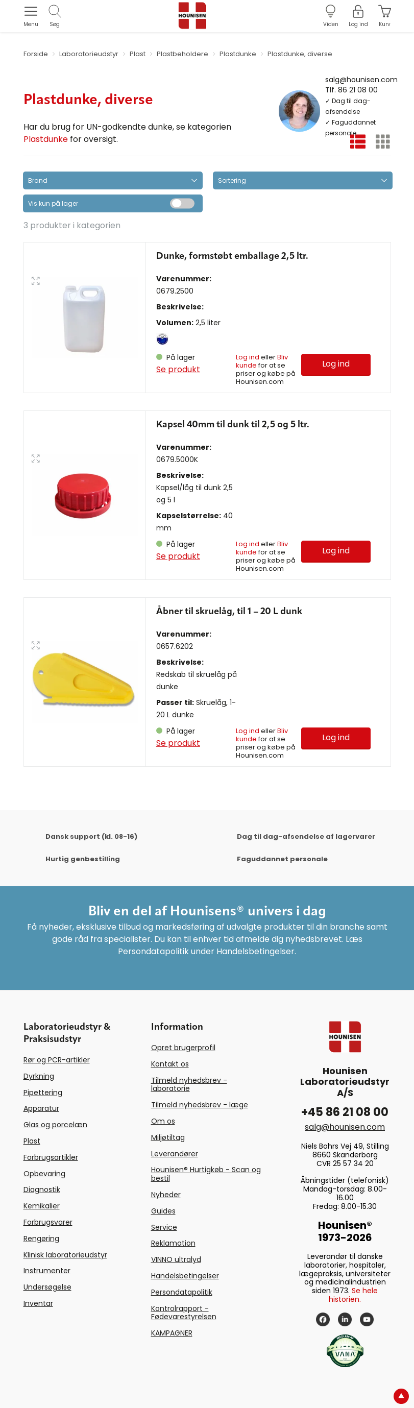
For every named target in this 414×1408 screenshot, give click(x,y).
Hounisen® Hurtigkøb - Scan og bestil (206, 1173)
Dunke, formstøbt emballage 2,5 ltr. (232, 256)
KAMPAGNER (171, 1333)
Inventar (38, 1303)
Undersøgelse (47, 1287)
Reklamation (173, 1243)
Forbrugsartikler (50, 1157)
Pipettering (42, 1092)
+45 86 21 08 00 (344, 1112)
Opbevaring (44, 1174)
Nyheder (166, 1194)
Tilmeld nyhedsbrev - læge (199, 1105)
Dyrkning (38, 1076)
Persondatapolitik (181, 1292)
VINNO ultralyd (176, 1259)
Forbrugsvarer (47, 1222)
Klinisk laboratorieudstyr (65, 1255)
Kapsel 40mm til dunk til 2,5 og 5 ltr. (232, 424)
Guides (163, 1211)
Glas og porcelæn (55, 1125)
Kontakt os (170, 1064)
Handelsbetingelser (185, 1276)
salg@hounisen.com (361, 79)
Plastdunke (45, 139)
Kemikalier (41, 1206)
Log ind (247, 357)
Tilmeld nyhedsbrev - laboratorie (189, 1084)
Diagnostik (41, 1189)
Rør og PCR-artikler (56, 1060)
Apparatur (41, 1108)
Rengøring (41, 1238)
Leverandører (174, 1154)
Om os (163, 1121)
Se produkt (178, 369)
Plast (31, 1141)
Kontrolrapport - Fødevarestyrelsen (183, 1312)
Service (164, 1227)
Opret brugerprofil (183, 1047)
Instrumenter (46, 1271)
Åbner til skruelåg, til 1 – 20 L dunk (229, 611)
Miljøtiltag (168, 1137)
